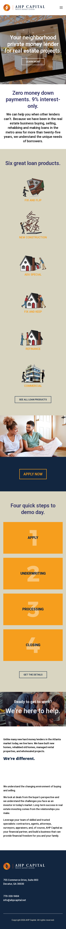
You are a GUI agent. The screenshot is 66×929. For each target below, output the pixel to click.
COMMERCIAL (33, 386)
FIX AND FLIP (33, 200)
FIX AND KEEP (33, 311)
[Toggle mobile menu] (61, 8)
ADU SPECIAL (33, 274)
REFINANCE (33, 348)
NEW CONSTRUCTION (33, 237)
